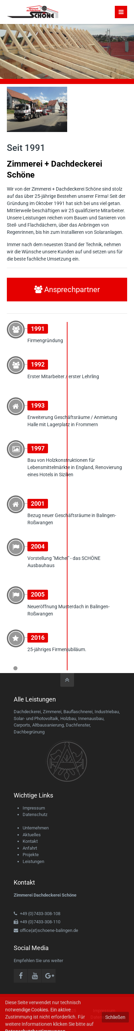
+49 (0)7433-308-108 (40, 913)
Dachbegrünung (29, 731)
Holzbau (68, 718)
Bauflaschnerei (78, 711)
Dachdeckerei (27, 711)
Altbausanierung (48, 725)
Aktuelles (32, 834)
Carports (22, 725)
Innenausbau (90, 718)
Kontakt (30, 841)
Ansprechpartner (67, 289)
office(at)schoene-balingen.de (49, 930)
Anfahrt (30, 848)
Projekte (31, 854)
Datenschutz (35, 814)
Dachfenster (78, 725)
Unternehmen (36, 827)
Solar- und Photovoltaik (36, 718)
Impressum (34, 808)
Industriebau (107, 711)
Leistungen (33, 861)
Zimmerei (52, 711)
